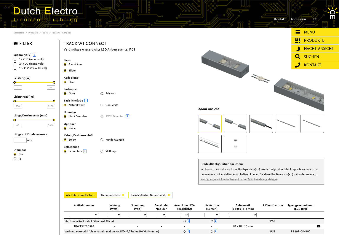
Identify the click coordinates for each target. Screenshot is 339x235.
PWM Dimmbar (118, 116)
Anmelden (298, 19)
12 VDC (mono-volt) (30, 59)
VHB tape (109, 151)
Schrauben (81, 151)
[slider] (14, 82)
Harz (69, 82)
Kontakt (280, 19)
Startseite (19, 32)
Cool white (109, 104)
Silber (70, 70)
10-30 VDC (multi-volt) (32, 68)
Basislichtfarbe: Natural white (150, 195)
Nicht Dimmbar (75, 116)
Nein (19, 154)
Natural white (74, 104)
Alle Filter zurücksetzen (80, 195)
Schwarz (108, 93)
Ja (17, 158)
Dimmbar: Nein (112, 195)
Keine (70, 128)
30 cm (70, 139)
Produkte (33, 32)
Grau (69, 93)
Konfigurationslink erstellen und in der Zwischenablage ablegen (238, 179)
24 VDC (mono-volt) (30, 63)
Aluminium (73, 64)
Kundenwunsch (112, 139)
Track (45, 32)
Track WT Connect (61, 32)
